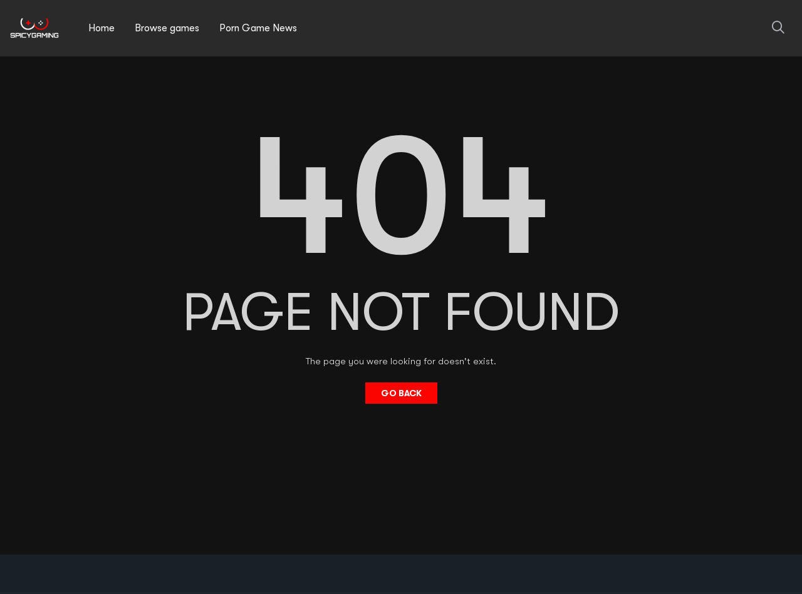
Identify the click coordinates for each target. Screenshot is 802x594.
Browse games (167, 28)
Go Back (401, 393)
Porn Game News (258, 28)
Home (101, 28)
